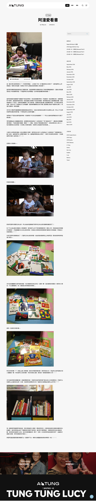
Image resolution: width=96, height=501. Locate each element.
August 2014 (70, 112)
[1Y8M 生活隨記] (24, 463)
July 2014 (69, 114)
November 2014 (70, 104)
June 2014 (69, 117)
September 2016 (71, 64)
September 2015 (71, 82)
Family (68, 147)
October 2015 (70, 79)
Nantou (68, 157)
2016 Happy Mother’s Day (73, 47)
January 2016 (70, 72)
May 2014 (69, 119)
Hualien (68, 152)
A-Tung (48, 15)
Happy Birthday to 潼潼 (72, 44)
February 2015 (70, 97)
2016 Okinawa (70, 142)
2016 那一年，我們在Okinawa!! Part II (75, 52)
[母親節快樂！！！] (72, 463)
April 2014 (69, 122)
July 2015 (69, 87)
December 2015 (70, 74)
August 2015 (70, 84)
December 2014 (70, 102)
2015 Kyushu (70, 140)
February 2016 (70, 69)
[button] (86, 5)
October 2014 (70, 107)
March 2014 (69, 124)
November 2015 (70, 77)
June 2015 (69, 89)
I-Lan (68, 155)
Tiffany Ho (43, 24)
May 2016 (69, 67)
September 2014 (71, 109)
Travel (68, 160)
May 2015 (69, 92)
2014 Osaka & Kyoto (71, 135)
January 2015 (70, 99)
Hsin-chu (69, 150)
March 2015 (69, 94)
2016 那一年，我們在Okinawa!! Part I (75, 54)
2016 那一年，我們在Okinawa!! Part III (75, 49)
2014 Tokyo (69, 137)
